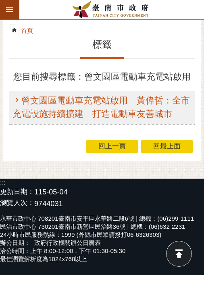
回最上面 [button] (167, 146)
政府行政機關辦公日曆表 (67, 242)
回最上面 (179, 254)
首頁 (27, 30)
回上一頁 (112, 146)
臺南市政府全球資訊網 (111, 9)
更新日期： (17, 192)
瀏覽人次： (17, 203)
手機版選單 (9, 9)
